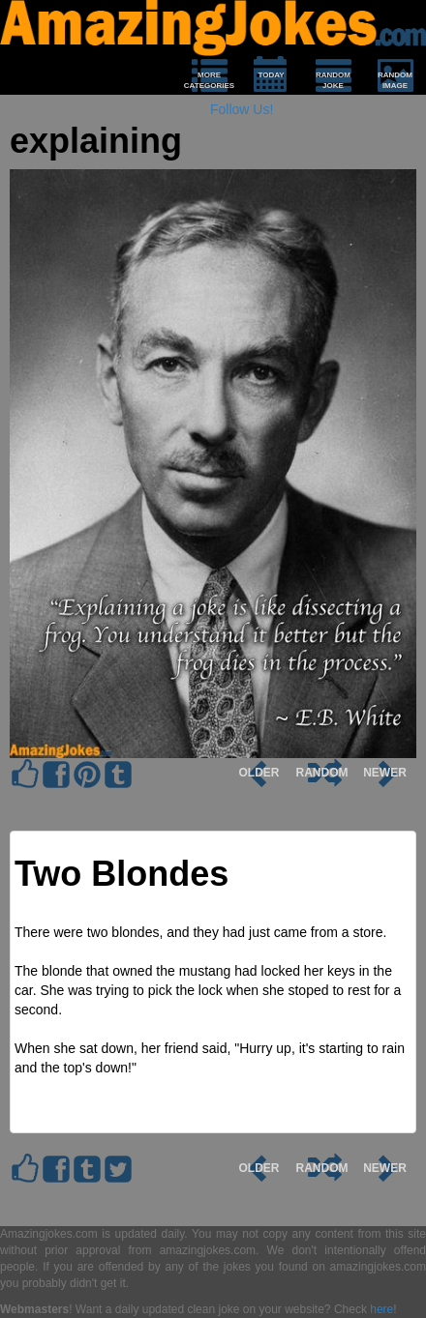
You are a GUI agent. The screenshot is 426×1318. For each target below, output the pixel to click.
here (381, 1309)
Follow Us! (241, 109)
